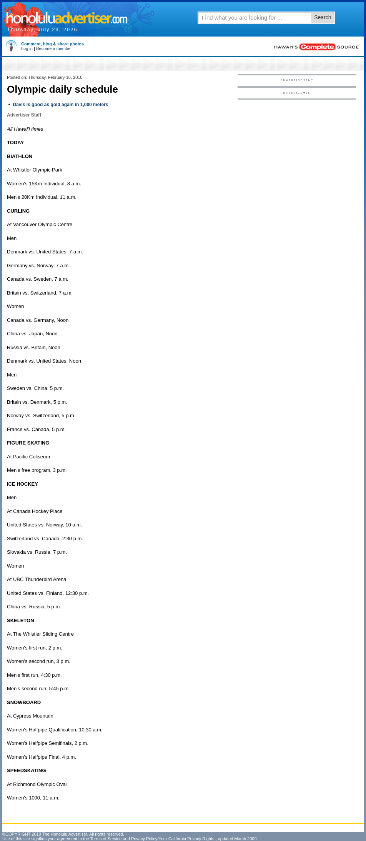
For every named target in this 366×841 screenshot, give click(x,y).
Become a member (54, 48)
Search (322, 17)
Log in (27, 48)
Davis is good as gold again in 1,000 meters (60, 104)
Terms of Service (105, 838)
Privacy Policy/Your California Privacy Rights (173, 838)
